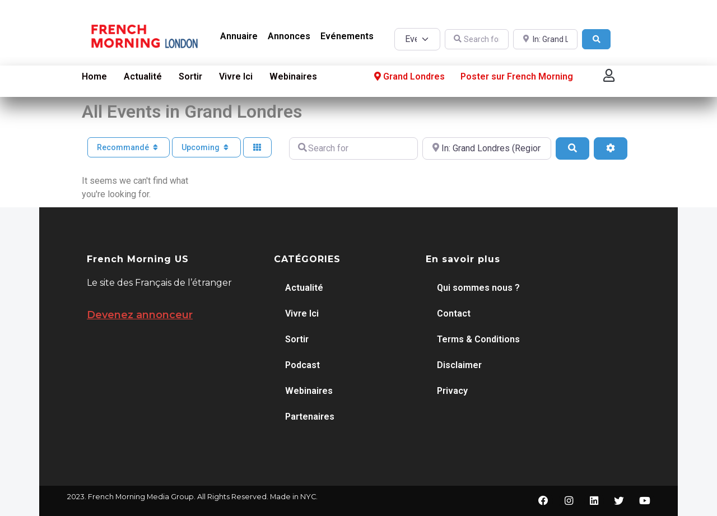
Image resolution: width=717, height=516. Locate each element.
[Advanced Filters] (610, 148)
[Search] (596, 39)
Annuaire (239, 36)
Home (94, 76)
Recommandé (129, 147)
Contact (454, 313)
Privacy (452, 390)
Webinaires (293, 76)
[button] (609, 75)
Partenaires (309, 416)
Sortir (190, 76)
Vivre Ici (236, 76)
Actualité (143, 76)
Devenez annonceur (140, 315)
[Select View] (257, 147)
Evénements (347, 36)
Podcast (302, 365)
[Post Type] (417, 39)
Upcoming (206, 147)
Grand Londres (408, 76)
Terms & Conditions (478, 339)
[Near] (545, 39)
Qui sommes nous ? (478, 287)
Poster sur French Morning (516, 76)
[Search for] (477, 39)
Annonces (289, 36)
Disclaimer (459, 365)
